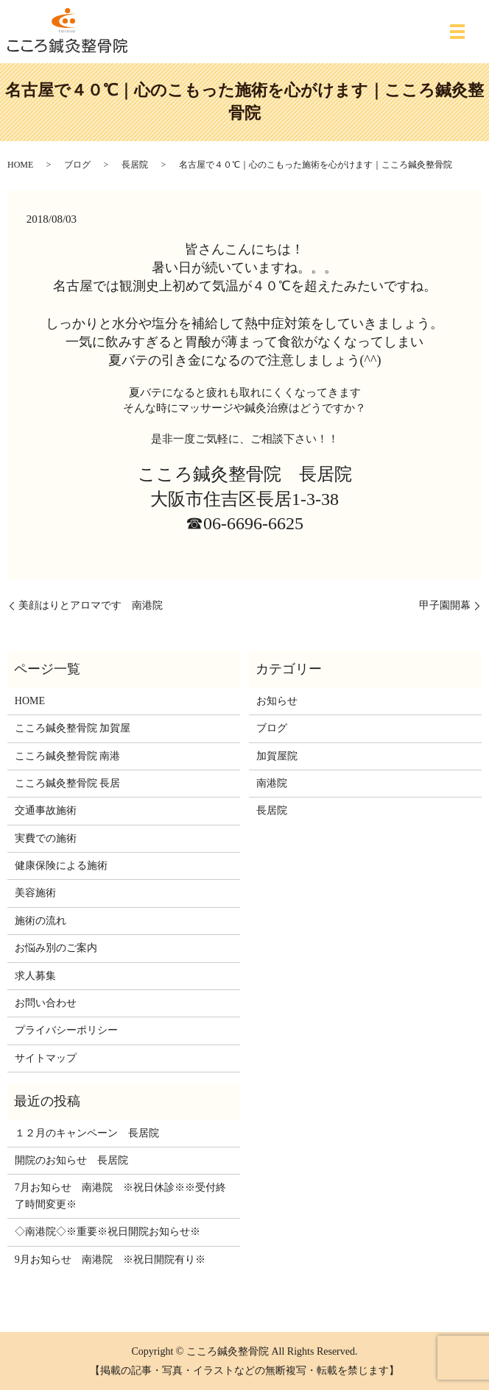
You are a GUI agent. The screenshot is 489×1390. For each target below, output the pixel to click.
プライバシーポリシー (66, 1030)
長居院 (135, 165)
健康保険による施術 (61, 865)
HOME (20, 165)
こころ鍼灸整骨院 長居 (68, 783)
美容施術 (35, 892)
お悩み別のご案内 (56, 947)
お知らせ (277, 700)
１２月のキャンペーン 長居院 (87, 1133)
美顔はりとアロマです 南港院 (90, 605)
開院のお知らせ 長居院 (71, 1160)
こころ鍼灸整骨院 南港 (68, 756)
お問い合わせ (46, 1003)
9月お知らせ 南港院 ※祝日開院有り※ (110, 1259)
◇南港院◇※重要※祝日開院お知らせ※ (107, 1231)
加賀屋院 (277, 756)
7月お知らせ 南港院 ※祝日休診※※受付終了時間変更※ (120, 1195)
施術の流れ (40, 920)
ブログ (77, 165)
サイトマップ (46, 1058)
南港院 (271, 783)
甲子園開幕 (445, 605)
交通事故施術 (46, 810)
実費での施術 (46, 838)
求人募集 (35, 975)
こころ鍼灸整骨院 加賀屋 (73, 728)
